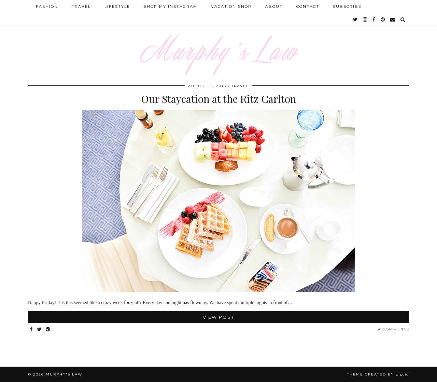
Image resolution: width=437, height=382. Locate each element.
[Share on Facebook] (31, 329)
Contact (307, 6)
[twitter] (355, 19)
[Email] (393, 19)
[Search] (403, 19)
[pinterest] (383, 19)
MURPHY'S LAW (64, 374)
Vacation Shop (231, 6)
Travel (81, 6)
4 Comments (393, 329)
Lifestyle (117, 6)
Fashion (47, 6)
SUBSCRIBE (347, 6)
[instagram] (365, 19)
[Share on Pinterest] (48, 329)
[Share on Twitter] (39, 329)
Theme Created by (378, 374)
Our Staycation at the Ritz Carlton (218, 99)
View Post (218, 317)
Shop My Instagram (170, 6)
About (274, 6)
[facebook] (374, 19)
